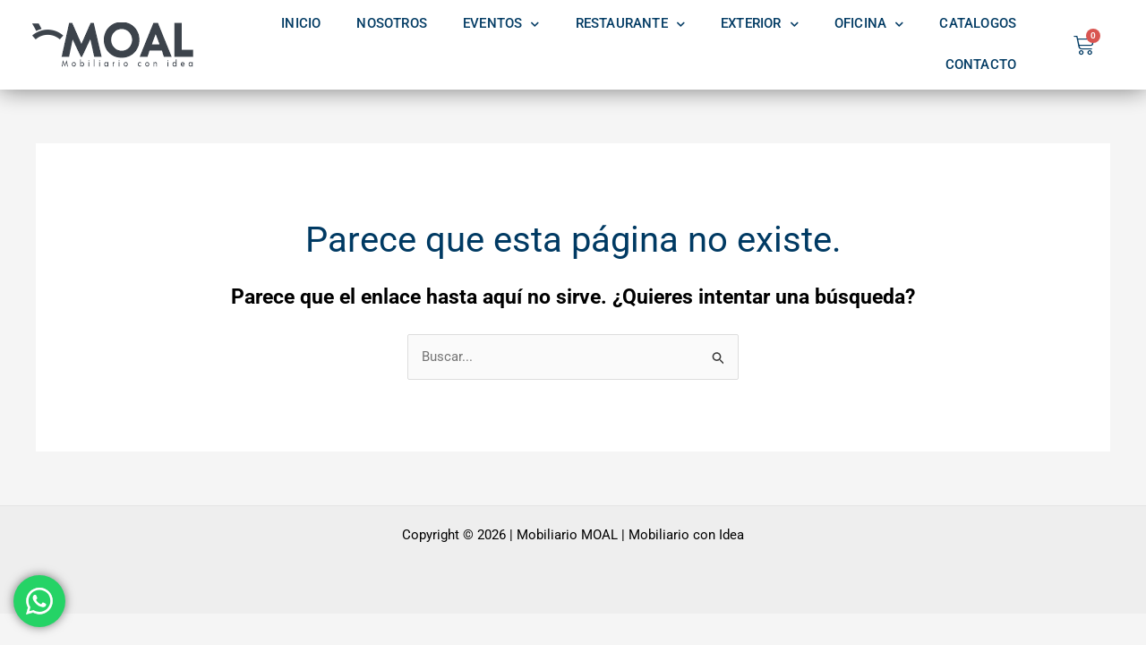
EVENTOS (501, 24)
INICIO (301, 23)
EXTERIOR (760, 24)
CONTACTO (981, 65)
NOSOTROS (391, 23)
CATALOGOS (977, 23)
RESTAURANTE (630, 24)
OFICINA (869, 24)
